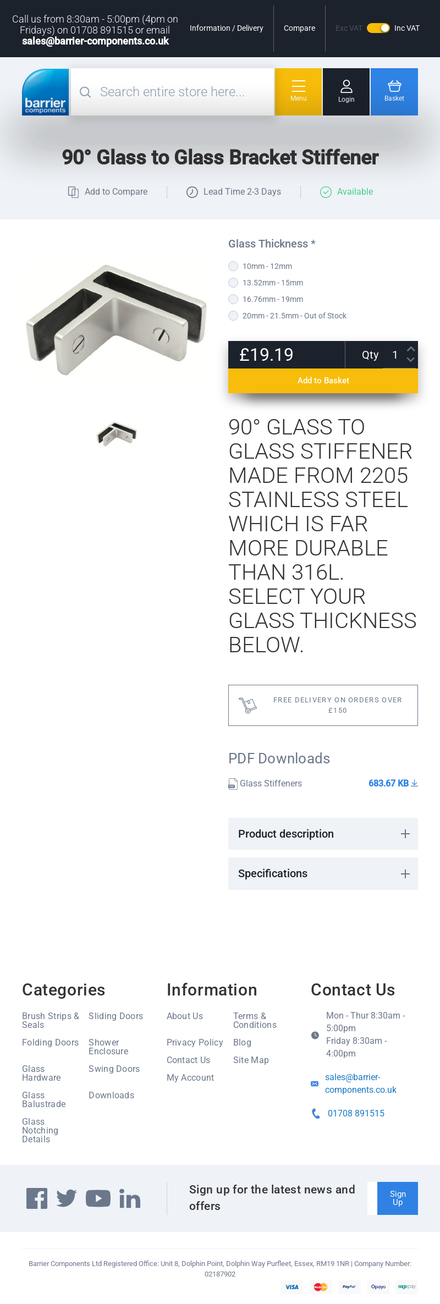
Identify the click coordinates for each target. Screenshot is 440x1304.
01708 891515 (356, 1113)
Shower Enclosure (108, 1047)
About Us (185, 1016)
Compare (299, 28)
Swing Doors (114, 1069)
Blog (242, 1042)
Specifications (272, 873)
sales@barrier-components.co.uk (95, 41)
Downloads (111, 1095)
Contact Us (189, 1060)
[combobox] (185, 92)
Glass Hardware (41, 1073)
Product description (286, 833)
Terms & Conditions (255, 1020)
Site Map (251, 1060)
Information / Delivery (226, 28)
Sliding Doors (116, 1016)
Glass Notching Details (40, 1130)
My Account (191, 1077)
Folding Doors (50, 1042)
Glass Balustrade (43, 1099)
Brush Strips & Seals (50, 1020)
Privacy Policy (195, 1042)
